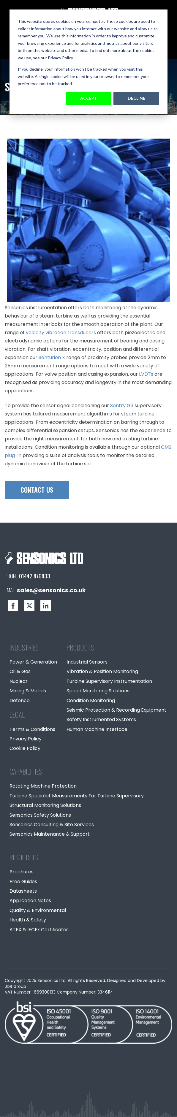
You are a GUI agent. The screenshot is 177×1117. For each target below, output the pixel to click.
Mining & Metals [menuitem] (28, 690)
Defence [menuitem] (20, 700)
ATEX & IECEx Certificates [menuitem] (39, 929)
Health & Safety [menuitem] (28, 919)
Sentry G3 (121, 405)
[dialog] (88, 61)
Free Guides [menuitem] (23, 881)
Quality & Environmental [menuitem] (38, 910)
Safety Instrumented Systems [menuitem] (101, 719)
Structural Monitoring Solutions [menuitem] (45, 805)
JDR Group (15, 986)
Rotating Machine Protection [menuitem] (43, 786)
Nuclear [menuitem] (19, 681)
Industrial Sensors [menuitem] (87, 662)
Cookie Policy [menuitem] (25, 748)
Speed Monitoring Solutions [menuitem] (98, 690)
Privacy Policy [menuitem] (26, 738)
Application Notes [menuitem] (30, 900)
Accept (88, 98)
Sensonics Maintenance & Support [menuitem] (50, 834)
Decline (136, 98)
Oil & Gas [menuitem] (20, 671)
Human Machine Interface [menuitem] (97, 729)
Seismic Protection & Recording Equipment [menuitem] (116, 710)
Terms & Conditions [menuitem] (32, 729)
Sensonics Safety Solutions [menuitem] (40, 815)
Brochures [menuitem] (22, 871)
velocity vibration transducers (61, 332)
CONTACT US (36, 489)
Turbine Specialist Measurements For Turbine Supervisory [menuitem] (77, 795)
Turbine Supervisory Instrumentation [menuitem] (109, 681)
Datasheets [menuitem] (23, 891)
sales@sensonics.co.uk (51, 590)
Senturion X (52, 357)
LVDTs (146, 374)
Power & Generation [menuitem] (33, 662)
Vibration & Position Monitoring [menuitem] (102, 671)
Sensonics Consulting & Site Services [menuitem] (52, 824)
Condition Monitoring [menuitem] (91, 700)
